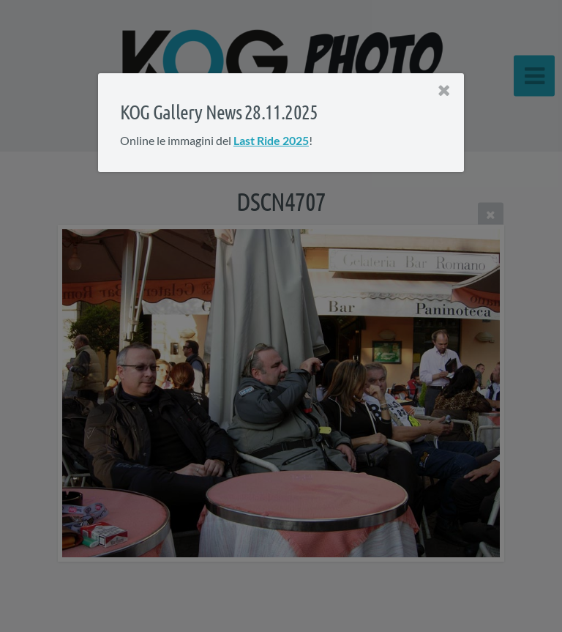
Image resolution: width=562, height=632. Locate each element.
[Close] (444, 91)
